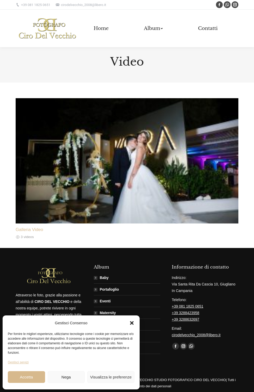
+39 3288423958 (185, 313)
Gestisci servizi (18, 362)
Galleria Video (29, 229)
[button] (131, 323)
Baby (104, 278)
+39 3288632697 (185, 319)
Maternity (108, 313)
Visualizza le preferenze (111, 377)
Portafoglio (109, 289)
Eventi (105, 301)
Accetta (26, 377)
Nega (66, 377)
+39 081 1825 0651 (187, 306)
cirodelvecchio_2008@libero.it (196, 335)
